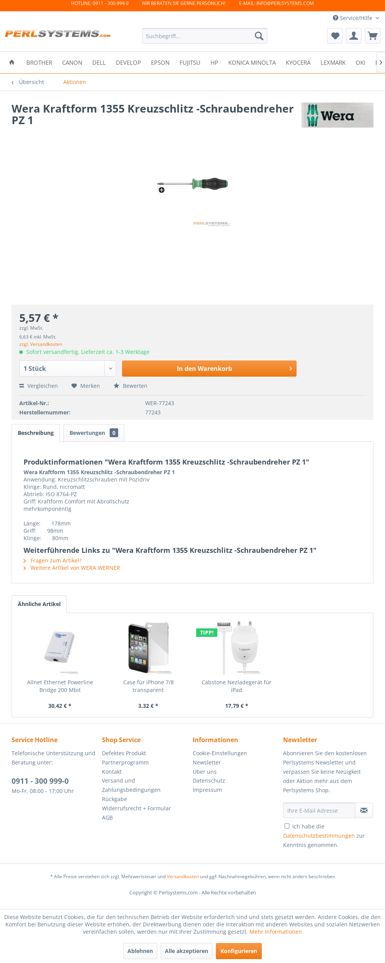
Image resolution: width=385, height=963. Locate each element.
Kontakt (112, 771)
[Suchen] (259, 36)
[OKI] (360, 62)
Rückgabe (114, 799)
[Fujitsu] (190, 62)
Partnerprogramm (125, 762)
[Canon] (72, 62)
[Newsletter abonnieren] (364, 810)
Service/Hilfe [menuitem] (353, 18)
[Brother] (39, 62)
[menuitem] (204, 36)
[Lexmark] (333, 62)
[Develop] (128, 62)
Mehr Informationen (275, 931)
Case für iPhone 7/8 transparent (148, 686)
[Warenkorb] (372, 36)
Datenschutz (209, 780)
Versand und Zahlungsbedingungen (131, 785)
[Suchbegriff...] (204, 36)
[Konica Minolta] (252, 62)
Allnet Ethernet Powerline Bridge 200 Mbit (60, 686)
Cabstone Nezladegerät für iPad (236, 686)
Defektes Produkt (124, 753)
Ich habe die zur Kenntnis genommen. (324, 836)
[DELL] (99, 62)
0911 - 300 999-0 (40, 781)
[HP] (214, 62)
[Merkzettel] (335, 36)
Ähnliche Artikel (39, 604)
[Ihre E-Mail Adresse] (319, 810)
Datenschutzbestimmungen (319, 835)
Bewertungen (94, 432)
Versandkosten (183, 876)
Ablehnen (140, 951)
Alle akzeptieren (186, 951)
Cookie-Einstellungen (220, 753)
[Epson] (160, 62)
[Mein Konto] (353, 36)
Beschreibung (36, 432)
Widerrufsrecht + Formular (136, 808)
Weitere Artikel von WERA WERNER (72, 567)
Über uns (205, 771)
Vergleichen (38, 385)
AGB (107, 817)
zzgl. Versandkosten (40, 344)
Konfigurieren (238, 951)
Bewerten (131, 385)
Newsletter (207, 762)
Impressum (207, 789)
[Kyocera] (298, 62)
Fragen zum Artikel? (52, 560)
